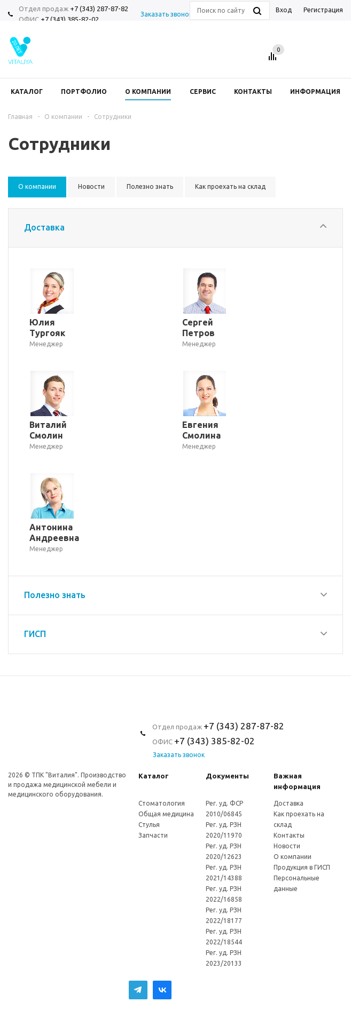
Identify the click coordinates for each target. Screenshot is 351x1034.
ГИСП (35, 634)
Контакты (289, 835)
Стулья (149, 824)
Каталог (153, 776)
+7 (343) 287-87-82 (99, 8)
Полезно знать (54, 595)
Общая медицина (166, 813)
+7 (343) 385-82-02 (70, 19)
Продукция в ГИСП (302, 867)
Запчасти (153, 835)
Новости (287, 845)
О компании (292, 856)
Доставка (44, 227)
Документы (227, 776)
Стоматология (161, 803)
